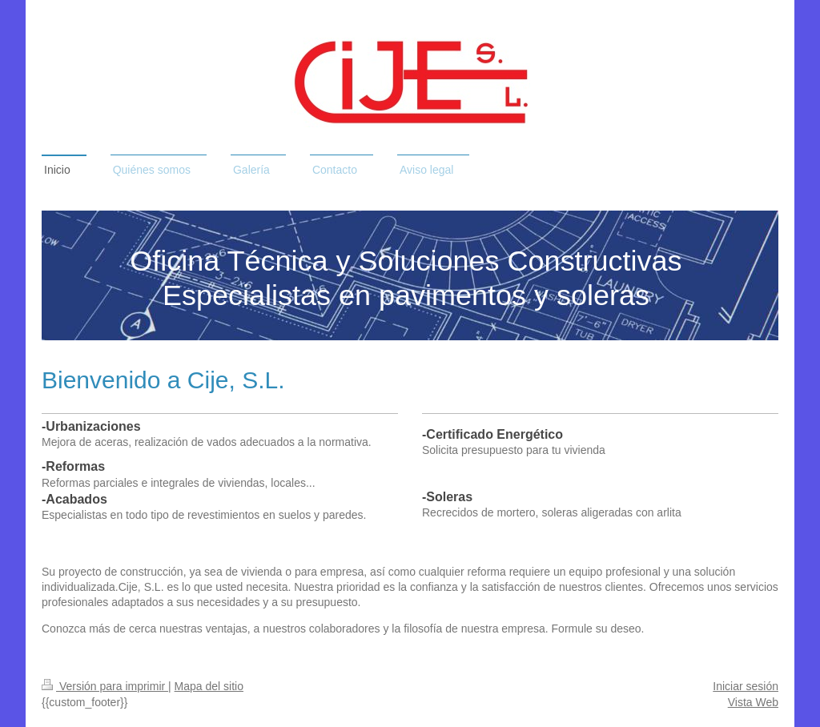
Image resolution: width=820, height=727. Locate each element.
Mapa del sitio (209, 686)
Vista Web (753, 702)
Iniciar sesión (745, 686)
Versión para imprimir (105, 686)
